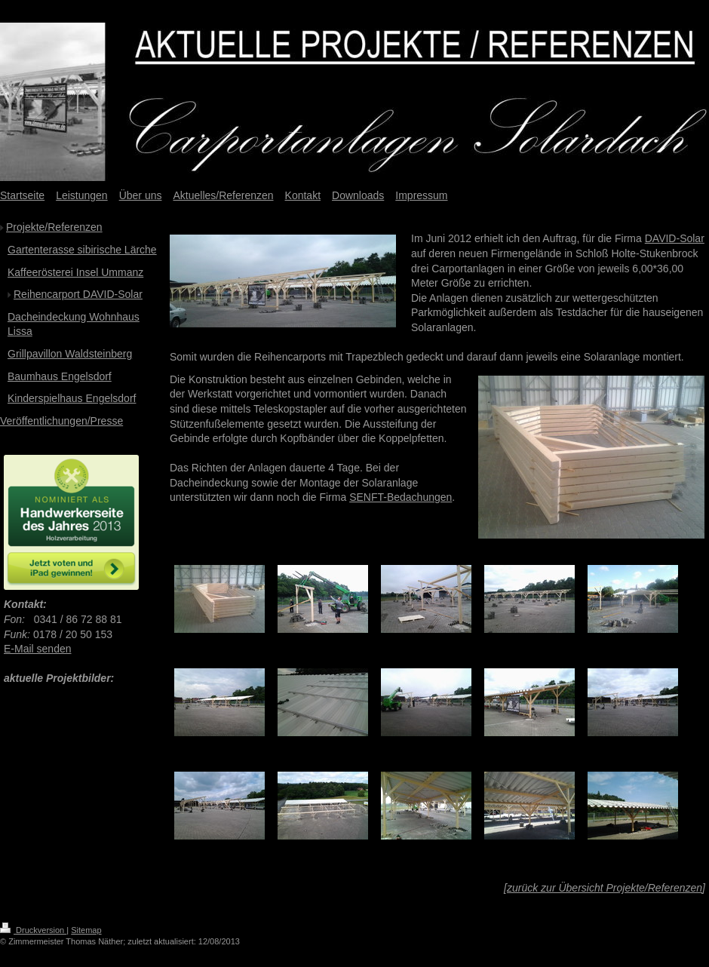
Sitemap (86, 930)
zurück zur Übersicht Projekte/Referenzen (604, 888)
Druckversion (33, 930)
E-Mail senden (38, 649)
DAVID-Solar (674, 238)
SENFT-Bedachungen (400, 497)
